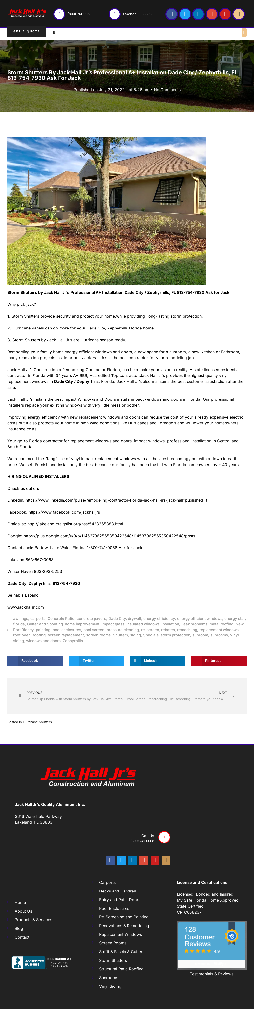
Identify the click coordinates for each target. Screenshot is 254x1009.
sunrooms (219, 635)
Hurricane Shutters (37, 722)
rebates (168, 629)
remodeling (187, 629)
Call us (147, 835)
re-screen (150, 629)
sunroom (200, 635)
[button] (244, 32)
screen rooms (98, 635)
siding (135, 635)
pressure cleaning (123, 629)
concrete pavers (91, 618)
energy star (234, 618)
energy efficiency (159, 618)
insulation (170, 624)
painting (43, 629)
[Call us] (164, 837)
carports (37, 618)
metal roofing (221, 624)
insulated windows (143, 624)
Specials (151, 635)
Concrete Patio (61, 618)
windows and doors (43, 640)
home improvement (82, 624)
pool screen (93, 629)
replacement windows (219, 629)
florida (19, 624)
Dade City (117, 618)
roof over (21, 635)
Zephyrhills (73, 640)
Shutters (120, 635)
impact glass (113, 624)
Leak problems (194, 624)
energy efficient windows (199, 618)
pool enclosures (67, 629)
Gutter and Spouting (45, 624)
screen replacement (66, 635)
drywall (134, 618)
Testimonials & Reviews (211, 973)
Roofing (39, 635)
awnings (20, 618)
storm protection (175, 635)
